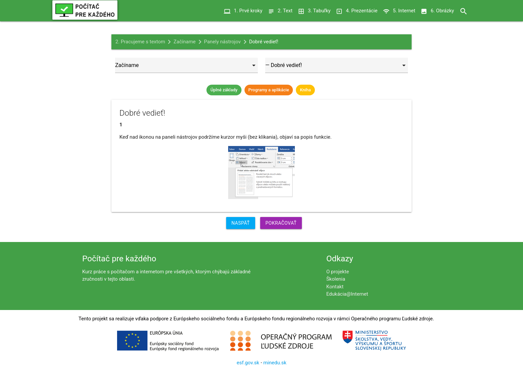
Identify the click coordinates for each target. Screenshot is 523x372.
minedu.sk (274, 363)
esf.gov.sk (247, 363)
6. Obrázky (437, 10)
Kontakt (335, 287)
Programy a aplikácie (268, 89)
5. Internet (399, 10)
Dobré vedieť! (264, 42)
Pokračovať (281, 223)
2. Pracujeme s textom (140, 42)
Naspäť (240, 223)
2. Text (280, 10)
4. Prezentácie (357, 10)
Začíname (184, 42)
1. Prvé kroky (243, 10)
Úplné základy (223, 89)
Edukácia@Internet (347, 294)
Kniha (305, 89)
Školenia (335, 279)
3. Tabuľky (314, 10)
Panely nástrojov (222, 42)
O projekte (337, 272)
